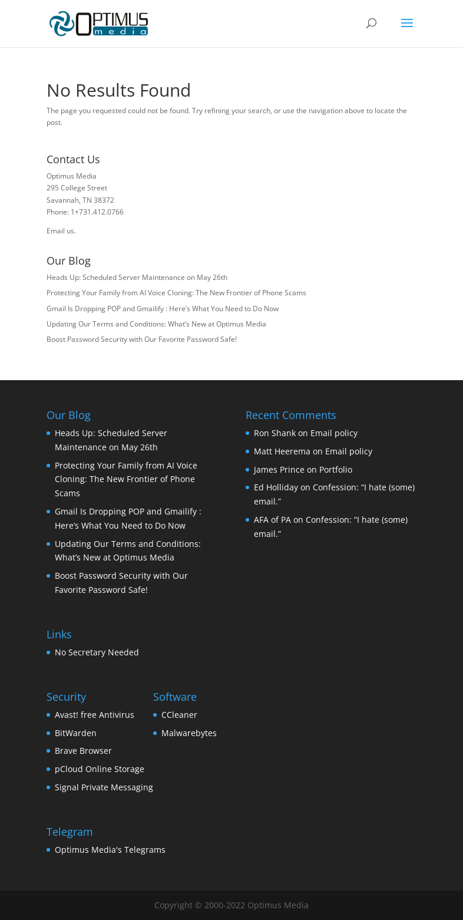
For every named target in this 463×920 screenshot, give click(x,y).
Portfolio (335, 469)
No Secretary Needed (97, 652)
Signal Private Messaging (104, 787)
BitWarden (76, 732)
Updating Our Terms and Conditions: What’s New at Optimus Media (156, 324)
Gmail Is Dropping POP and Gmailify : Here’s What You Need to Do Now (163, 309)
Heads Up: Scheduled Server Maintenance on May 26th (137, 277)
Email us (60, 231)
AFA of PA (272, 519)
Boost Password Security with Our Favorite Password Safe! (142, 339)
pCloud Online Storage (99, 768)
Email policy (334, 432)
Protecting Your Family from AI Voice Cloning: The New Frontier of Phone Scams (176, 293)
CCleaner (179, 714)
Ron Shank (275, 432)
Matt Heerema (282, 451)
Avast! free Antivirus (94, 714)
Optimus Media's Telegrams (110, 849)
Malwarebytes (189, 732)
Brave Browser (83, 750)
